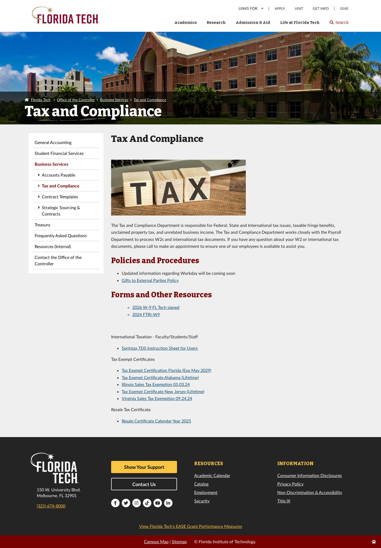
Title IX (283, 500)
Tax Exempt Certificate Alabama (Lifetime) (160, 377)
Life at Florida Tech (300, 22)
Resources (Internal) (53, 246)
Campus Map (156, 541)
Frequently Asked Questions (61, 235)
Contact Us (144, 484)
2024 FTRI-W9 (146, 314)
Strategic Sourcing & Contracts (61, 210)
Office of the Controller (76, 99)
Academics (185, 22)
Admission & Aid (253, 22)
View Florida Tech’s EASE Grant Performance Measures (190, 526)
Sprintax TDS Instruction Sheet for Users (160, 348)
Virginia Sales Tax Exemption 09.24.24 (157, 398)
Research (216, 22)
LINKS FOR (251, 8)
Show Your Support (144, 467)
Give (344, 9)
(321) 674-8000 (51, 505)
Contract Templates (60, 196)
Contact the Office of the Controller (58, 260)
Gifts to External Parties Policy (150, 280)
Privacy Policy (290, 483)
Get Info (321, 9)
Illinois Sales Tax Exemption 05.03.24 (156, 384)
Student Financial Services (59, 153)
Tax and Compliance (150, 99)
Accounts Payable (58, 174)
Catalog (201, 483)
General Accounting (53, 142)
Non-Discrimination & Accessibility (309, 492)
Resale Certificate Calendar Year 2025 (156, 420)
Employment (205, 492)
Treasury (42, 224)
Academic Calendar (212, 475)
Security (202, 500)
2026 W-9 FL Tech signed (155, 307)
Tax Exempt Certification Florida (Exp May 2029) (166, 370)
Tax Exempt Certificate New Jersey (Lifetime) (163, 391)
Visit (299, 9)
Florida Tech (41, 99)
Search (338, 24)
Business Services (114, 99)
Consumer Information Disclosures (309, 475)
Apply (280, 9)
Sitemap (179, 541)
